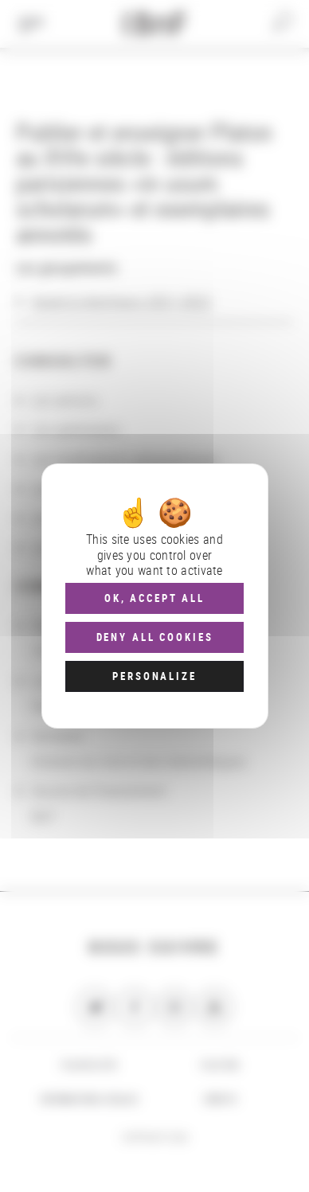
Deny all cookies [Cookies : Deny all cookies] (154, 637)
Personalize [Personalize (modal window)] (154, 676)
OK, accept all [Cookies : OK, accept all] (154, 598)
